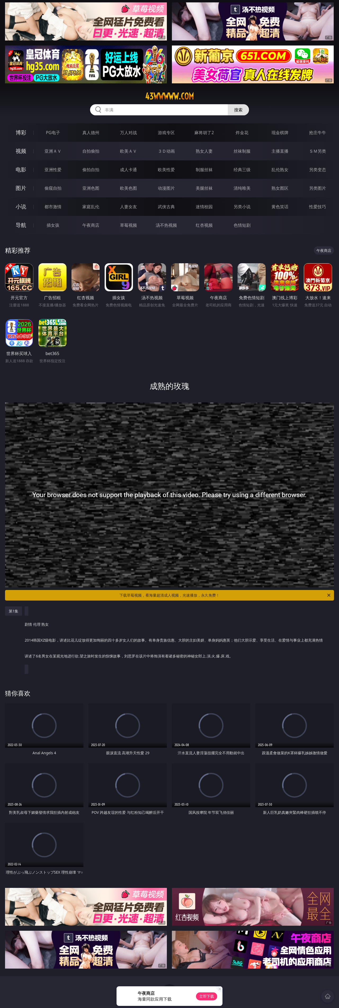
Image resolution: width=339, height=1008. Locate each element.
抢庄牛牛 (317, 132)
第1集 (13, 611)
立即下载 (206, 996)
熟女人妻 (204, 151)
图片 (21, 188)
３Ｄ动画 (166, 151)
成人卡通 (128, 169)
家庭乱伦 (90, 207)
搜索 (238, 110)
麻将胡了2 (204, 132)
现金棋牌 (279, 132)
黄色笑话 (279, 207)
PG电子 (53, 132)
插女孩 (53, 225)
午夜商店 (90, 225)
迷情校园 (204, 207)
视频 (21, 151)
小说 (21, 206)
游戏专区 (166, 132)
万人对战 (128, 132)
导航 (21, 225)
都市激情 (52, 207)
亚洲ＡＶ (52, 151)
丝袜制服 (242, 151)
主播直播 (279, 151)
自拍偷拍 (90, 151)
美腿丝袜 (204, 188)
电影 (21, 169)
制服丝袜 (204, 169)
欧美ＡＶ (128, 151)
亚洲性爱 (52, 169)
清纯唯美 (242, 188)
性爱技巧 (317, 207)
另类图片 (317, 188)
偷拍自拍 (90, 169)
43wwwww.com (169, 96)
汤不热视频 (166, 225)
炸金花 (242, 132)
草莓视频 (128, 225)
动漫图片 (166, 188)
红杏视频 (204, 225)
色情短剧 (242, 225)
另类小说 (242, 207)
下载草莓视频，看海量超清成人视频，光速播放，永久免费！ (225, 595)
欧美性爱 (166, 169)
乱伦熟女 (279, 169)
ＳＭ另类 (317, 151)
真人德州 (90, 132)
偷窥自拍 (52, 188)
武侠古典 (166, 207)
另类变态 (317, 169)
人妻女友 (128, 207)
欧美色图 (128, 188)
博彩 (21, 132)
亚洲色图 (90, 188)
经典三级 (242, 169)
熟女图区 (279, 188)
